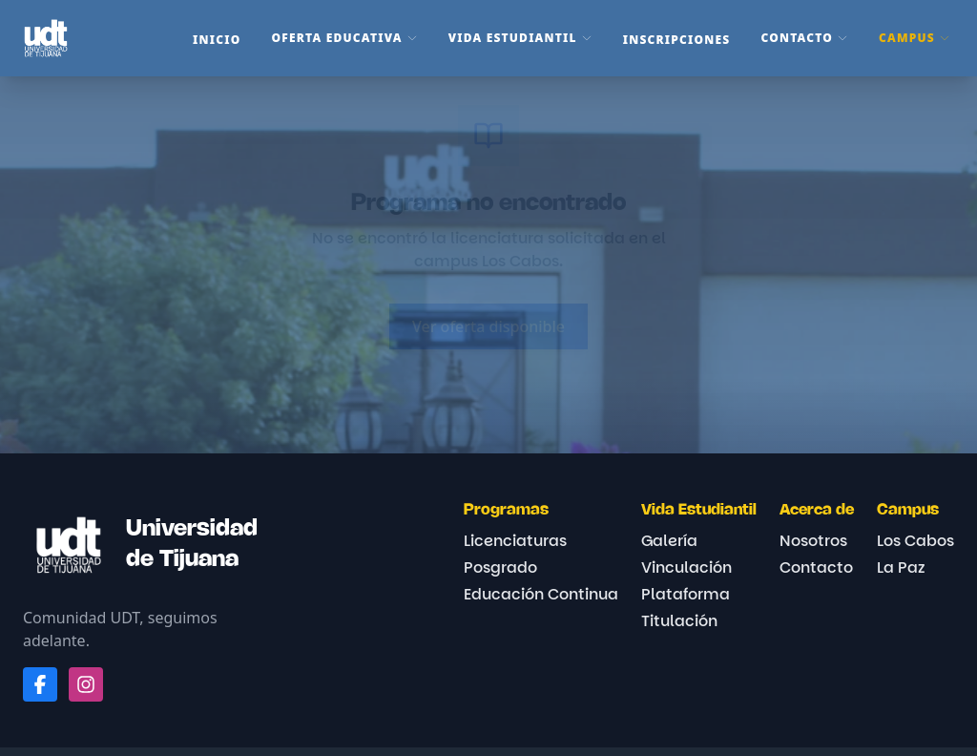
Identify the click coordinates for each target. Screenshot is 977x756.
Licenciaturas (515, 541)
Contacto (804, 38)
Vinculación (686, 567)
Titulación (679, 621)
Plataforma (685, 594)
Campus (914, 38)
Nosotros (813, 541)
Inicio (216, 40)
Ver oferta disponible (488, 326)
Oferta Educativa (345, 38)
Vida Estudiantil (520, 38)
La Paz (901, 567)
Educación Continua (541, 594)
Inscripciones (677, 40)
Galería (669, 541)
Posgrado (500, 567)
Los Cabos (915, 541)
